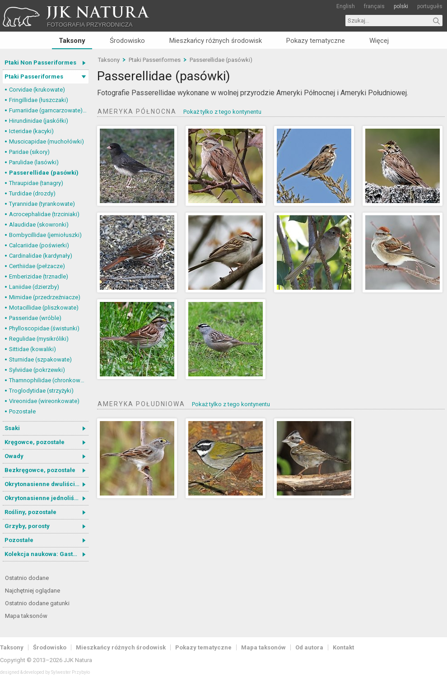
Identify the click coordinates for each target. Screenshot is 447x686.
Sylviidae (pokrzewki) (37, 369)
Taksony (72, 41)
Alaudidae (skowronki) (39, 224)
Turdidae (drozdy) (32, 193)
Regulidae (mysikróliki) (39, 338)
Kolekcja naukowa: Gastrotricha (46, 554)
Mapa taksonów (26, 615)
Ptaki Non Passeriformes (40, 62)
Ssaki (12, 428)
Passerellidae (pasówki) (44, 172)
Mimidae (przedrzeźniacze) (44, 297)
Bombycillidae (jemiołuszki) (45, 235)
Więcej (379, 41)
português (429, 6)
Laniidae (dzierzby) (34, 286)
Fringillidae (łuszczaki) (38, 100)
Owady (14, 456)
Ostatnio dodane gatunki (37, 603)
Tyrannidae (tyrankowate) (42, 203)
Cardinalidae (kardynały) (40, 255)
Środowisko (127, 41)
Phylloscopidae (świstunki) (44, 328)
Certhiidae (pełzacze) (37, 266)
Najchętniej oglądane (32, 590)
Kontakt (343, 647)
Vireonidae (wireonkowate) (44, 401)
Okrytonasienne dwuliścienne (46, 484)
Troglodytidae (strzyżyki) (41, 390)
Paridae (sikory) (29, 151)
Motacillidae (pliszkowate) (44, 307)
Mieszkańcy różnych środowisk (215, 41)
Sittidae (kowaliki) (32, 349)
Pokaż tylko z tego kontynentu (222, 111)
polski (401, 6)
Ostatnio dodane (27, 578)
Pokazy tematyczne (315, 41)
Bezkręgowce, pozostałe (40, 470)
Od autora (309, 647)
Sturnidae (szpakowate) (40, 359)
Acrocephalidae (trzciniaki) (44, 214)
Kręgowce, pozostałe (35, 442)
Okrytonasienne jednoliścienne (46, 498)
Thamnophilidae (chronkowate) (48, 380)
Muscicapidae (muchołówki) (46, 141)
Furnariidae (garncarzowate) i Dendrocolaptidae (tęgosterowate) (48, 110)
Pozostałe (22, 411)
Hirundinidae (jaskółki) (38, 120)
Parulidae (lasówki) (34, 162)
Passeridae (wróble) (35, 318)
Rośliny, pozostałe (30, 512)
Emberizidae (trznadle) (38, 276)
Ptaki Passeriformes (34, 76)
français (374, 6)
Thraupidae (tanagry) (36, 183)
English (345, 6)
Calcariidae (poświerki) (39, 245)
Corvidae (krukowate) (37, 89)
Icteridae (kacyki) (31, 131)
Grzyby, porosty (27, 526)
